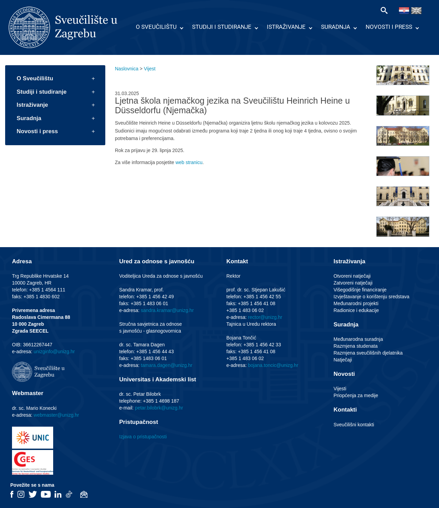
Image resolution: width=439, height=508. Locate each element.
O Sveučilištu (156, 26)
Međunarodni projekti (356, 303)
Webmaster (27, 393)
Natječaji (343, 359)
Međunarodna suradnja (358, 339)
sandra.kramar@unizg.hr (167, 310)
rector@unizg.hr (265, 317)
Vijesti (340, 388)
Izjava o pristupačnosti (143, 436)
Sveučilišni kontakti (354, 424)
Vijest (149, 68)
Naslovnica (126, 68)
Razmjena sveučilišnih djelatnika (368, 353)
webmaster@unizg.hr (56, 415)
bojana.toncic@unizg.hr (273, 365)
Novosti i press (389, 26)
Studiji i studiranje (221, 26)
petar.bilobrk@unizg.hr (159, 408)
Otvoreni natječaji (352, 276)
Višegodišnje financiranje (360, 289)
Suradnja (335, 26)
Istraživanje (286, 26)
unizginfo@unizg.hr (54, 351)
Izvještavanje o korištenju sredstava (372, 296)
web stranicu (189, 162)
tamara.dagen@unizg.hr (166, 365)
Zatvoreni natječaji (353, 283)
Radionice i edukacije (356, 310)
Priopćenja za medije (356, 395)
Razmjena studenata (356, 346)
